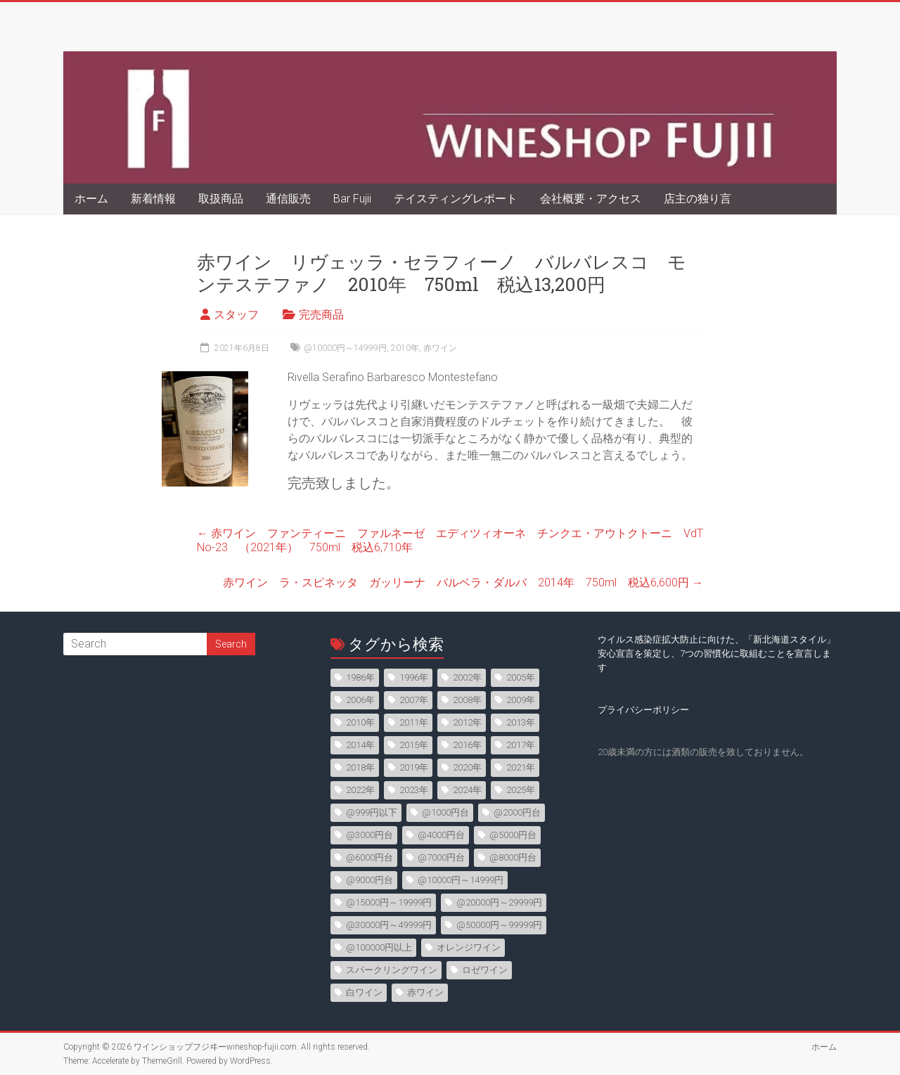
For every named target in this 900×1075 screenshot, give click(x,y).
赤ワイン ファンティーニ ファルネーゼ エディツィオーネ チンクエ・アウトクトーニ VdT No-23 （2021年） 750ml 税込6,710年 (455, 540)
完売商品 (321, 314)
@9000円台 (369, 880)
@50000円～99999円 (499, 925)
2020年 (467, 767)
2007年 (413, 700)
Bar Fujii (352, 198)
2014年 (360, 745)
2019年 (413, 767)
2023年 (413, 790)
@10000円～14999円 (345, 348)
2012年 (467, 722)
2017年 (520, 745)
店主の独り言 (697, 198)
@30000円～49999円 (389, 925)
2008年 (467, 700)
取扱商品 (220, 198)
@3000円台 (369, 835)
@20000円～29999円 (499, 902)
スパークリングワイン (391, 970)
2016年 (467, 745)
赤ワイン (440, 348)
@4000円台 (441, 835)
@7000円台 (441, 857)
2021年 (520, 767)
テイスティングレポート (456, 198)
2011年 (413, 722)
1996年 (413, 677)
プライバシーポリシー (643, 709)
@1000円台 (445, 812)
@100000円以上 (379, 947)
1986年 (360, 677)
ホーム (91, 198)
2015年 (413, 745)
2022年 (360, 790)
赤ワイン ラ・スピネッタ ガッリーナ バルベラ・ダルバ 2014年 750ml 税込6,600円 (463, 582)
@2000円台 (517, 812)
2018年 (360, 767)
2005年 (520, 677)
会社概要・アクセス (590, 198)
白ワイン (364, 992)
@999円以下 (371, 812)
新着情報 (153, 198)
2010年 (405, 348)
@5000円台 (512, 835)
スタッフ (236, 314)
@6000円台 (369, 857)
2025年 (520, 790)
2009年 (520, 700)
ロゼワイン (485, 970)
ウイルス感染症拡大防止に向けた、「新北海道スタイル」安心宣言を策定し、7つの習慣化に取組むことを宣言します (716, 653)
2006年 (360, 700)
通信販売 (288, 198)
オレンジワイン (469, 947)
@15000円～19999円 (389, 902)
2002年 (467, 677)
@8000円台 (512, 857)
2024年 (467, 790)
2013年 (520, 722)
